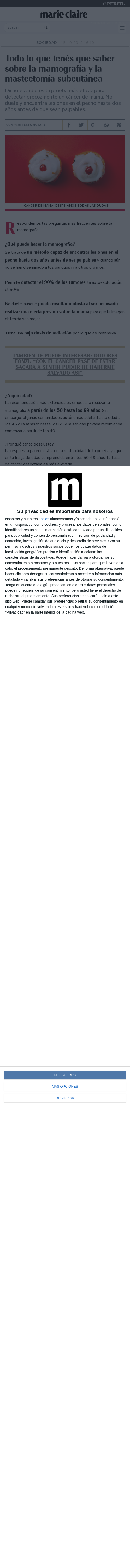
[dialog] (65, 1010)
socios (44, 519)
